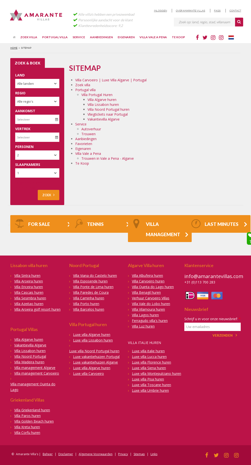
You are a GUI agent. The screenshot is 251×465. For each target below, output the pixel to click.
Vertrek (22, 128)
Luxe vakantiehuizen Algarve (95, 362)
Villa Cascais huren (28, 292)
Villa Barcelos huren (88, 309)
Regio (20, 93)
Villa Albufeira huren (147, 275)
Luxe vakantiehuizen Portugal (96, 356)
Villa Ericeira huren (28, 286)
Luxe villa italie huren (148, 351)
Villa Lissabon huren (103, 104)
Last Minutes (214, 224)
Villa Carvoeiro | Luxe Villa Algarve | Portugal (111, 80)
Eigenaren (126, 37)
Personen (24, 146)
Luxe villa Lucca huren (149, 356)
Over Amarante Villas (190, 10)
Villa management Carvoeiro (36, 373)
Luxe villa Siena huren (149, 368)
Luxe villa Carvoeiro (88, 373)
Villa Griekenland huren (32, 410)
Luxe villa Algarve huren (91, 334)
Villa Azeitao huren (28, 303)
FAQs (217, 10)
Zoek (48, 195)
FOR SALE (32, 224)
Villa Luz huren (143, 326)
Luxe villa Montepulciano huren (156, 373)
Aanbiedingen (101, 37)
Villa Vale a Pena (153, 37)
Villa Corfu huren (27, 432)
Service (79, 37)
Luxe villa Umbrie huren (150, 390)
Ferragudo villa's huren (150, 320)
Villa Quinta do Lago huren (153, 286)
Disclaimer (65, 454)
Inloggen (160, 10)
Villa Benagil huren (146, 292)
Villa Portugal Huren (97, 94)
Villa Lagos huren (145, 315)
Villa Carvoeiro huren (148, 281)
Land (20, 75)
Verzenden (223, 335)
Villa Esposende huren (90, 281)
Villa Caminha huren (88, 298)
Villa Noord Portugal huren (108, 109)
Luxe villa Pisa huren (148, 379)
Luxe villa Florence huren (151, 362)
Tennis (89, 224)
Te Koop (178, 37)
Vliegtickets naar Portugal (108, 114)
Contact (235, 10)
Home (13, 47)
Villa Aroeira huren (28, 281)
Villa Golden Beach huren (34, 421)
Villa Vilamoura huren (148, 309)
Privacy (123, 454)
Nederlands (233, 37)
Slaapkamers (27, 164)
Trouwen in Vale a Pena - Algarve (107, 158)
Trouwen (88, 134)
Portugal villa (55, 37)
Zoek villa (28, 37)
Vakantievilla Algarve (104, 119)
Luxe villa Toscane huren (151, 384)
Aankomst (25, 111)
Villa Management (156, 228)
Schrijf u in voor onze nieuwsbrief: (212, 319)
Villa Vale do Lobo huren (151, 303)
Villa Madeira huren (29, 362)
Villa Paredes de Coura (91, 292)
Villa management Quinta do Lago (32, 387)
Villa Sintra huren (27, 275)
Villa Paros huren (27, 415)
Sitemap (139, 454)
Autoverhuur (91, 129)
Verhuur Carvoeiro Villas (150, 298)
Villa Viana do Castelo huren (95, 275)
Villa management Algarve (34, 367)
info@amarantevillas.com (213, 276)
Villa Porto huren (86, 303)
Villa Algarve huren (102, 99)
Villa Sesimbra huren (30, 298)
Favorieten (83, 143)
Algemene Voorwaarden (96, 454)
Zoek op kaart (26, 187)
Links (154, 454)
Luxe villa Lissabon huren (93, 340)
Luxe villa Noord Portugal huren (94, 351)
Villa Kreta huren (27, 427)
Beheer (48, 454)
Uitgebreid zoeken (29, 182)
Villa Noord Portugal (30, 356)
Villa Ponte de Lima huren (93, 286)
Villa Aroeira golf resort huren (37, 309)
